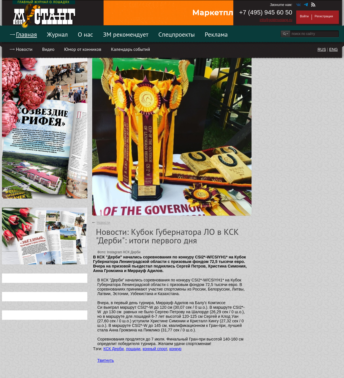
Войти (304, 16)
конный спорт (155, 348)
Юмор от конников (82, 49)
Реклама (216, 34)
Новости (24, 49)
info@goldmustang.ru (276, 20)
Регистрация (324, 16)
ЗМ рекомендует (126, 34)
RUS (322, 49)
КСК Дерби (113, 348)
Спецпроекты (176, 34)
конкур (175, 348)
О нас (85, 34)
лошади (133, 348)
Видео (48, 49)
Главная (26, 34)
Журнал (57, 34)
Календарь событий (130, 49)
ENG (333, 49)
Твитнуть (105, 360)
